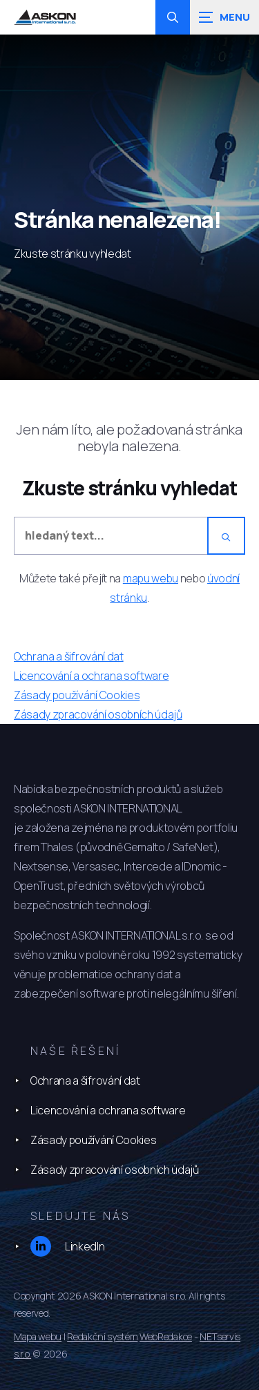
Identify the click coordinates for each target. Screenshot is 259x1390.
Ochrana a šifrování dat (85, 1080)
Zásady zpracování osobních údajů (114, 1169)
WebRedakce (166, 1336)
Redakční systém (102, 1336)
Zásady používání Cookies (93, 1140)
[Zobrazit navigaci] (224, 17)
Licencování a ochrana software (107, 1110)
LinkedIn (67, 1246)
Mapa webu (37, 1336)
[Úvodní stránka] (45, 18)
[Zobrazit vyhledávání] (172, 17)
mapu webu (150, 578)
